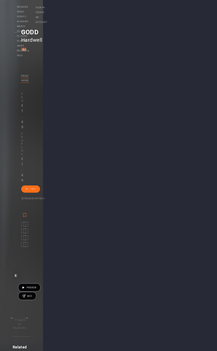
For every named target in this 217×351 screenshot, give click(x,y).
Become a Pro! (63, 11)
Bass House (36, 245)
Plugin (117, 307)
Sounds (124, 6)
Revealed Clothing (56, 298)
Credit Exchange (159, 302)
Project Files (122, 298)
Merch (109, 6)
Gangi (92, 239)
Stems (117, 302)
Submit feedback (194, 311)
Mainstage (52, 49)
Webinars (119, 293)
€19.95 (192, 256)
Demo (61, 6)
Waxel (70, 239)
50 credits (93, 256)
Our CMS (188, 289)
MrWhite (80, 239)
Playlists (159, 6)
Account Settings (90, 289)
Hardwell (40, 40)
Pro (32, 89)
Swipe (44, 11)
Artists (13, 307)
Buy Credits (86, 293)
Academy (92, 6)
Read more (37, 75)
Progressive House (84, 245)
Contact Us (190, 316)
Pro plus (48, 89)
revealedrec (181, 239)
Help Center (190, 293)
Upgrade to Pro (89, 307)
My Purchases (88, 298)
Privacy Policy (192, 307)
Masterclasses (123, 289)
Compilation (133, 245)
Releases (46, 6)
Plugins (141, 6)
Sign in (178, 7)
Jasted (39, 239)
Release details (90, 93)
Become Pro (52, 302)
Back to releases (110, 162)
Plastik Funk (25, 239)
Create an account (186, 12)
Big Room (37, 49)
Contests (49, 293)
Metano (52, 239)
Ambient (169, 245)
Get (68, 93)
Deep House (185, 245)
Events (76, 6)
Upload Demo (18, 298)
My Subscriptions (90, 302)
